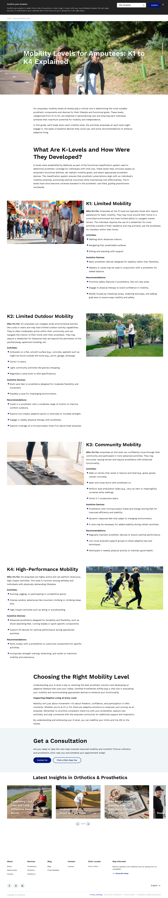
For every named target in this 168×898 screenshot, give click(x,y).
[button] (77, 823)
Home (9, 18)
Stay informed (119, 861)
